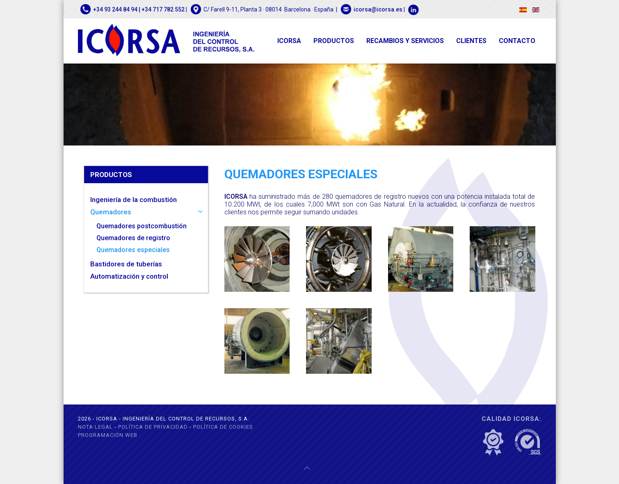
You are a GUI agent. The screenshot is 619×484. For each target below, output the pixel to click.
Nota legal (95, 427)
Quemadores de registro (133, 238)
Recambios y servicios (405, 41)
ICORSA (289, 41)
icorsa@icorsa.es (378, 9)
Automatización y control (129, 276)
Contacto (517, 41)
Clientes (471, 41)
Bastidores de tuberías (126, 264)
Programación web (107, 435)
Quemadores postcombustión (141, 226)
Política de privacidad (153, 427)
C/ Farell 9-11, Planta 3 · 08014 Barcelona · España (268, 9)
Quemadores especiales (133, 250)
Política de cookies (223, 427)
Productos (333, 41)
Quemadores (110, 212)
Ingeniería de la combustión (133, 199)
